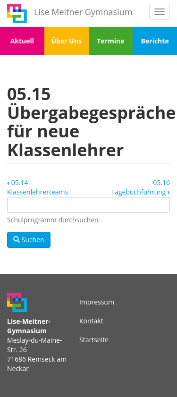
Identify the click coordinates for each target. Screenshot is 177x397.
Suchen (28, 239)
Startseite (94, 339)
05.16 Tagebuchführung (140, 187)
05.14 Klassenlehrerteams (37, 187)
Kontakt (91, 320)
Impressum (96, 301)
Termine (110, 40)
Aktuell (22, 40)
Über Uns (66, 40)
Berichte (155, 40)
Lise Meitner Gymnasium (83, 11)
